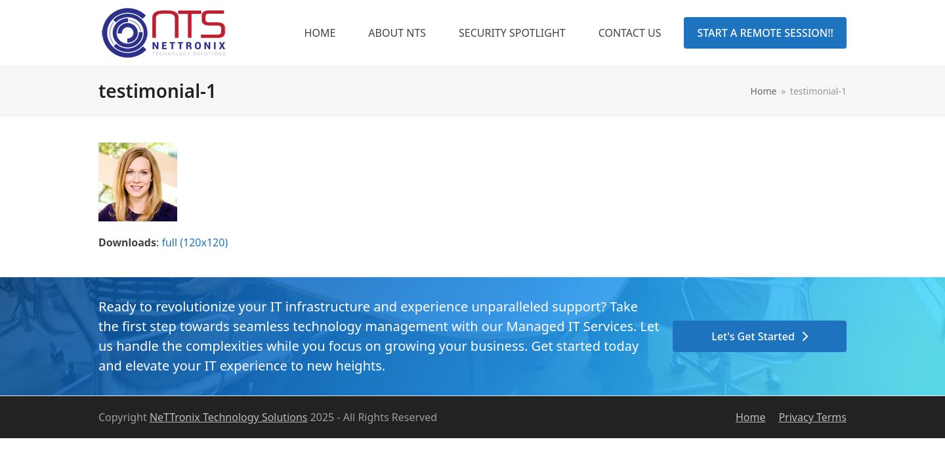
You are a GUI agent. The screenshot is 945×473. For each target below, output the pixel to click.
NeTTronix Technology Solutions (229, 417)
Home (751, 417)
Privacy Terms (812, 417)
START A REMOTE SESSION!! (765, 33)
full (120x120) (194, 242)
